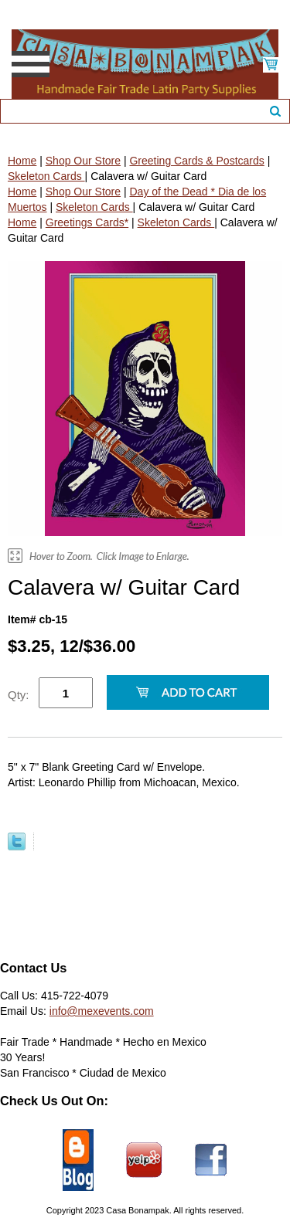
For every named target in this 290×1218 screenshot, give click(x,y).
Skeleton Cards (46, 176)
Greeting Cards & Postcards (196, 160)
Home (22, 160)
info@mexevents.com (101, 1011)
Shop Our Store (83, 160)
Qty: (18, 694)
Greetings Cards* (87, 222)
